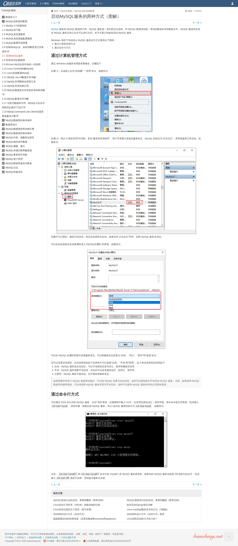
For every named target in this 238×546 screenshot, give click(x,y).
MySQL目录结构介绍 (18, 86)
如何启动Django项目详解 (140, 504)
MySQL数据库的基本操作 (19, 120)
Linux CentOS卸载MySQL (20, 68)
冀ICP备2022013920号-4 (68, 541)
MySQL (55, 29)
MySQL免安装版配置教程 (19, 38)
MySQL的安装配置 (15, 34)
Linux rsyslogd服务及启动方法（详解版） (148, 509)
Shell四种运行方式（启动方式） (69, 514)
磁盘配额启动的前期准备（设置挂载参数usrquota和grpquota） (85, 518)
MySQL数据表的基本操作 (19, 133)
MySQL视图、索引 (15, 146)
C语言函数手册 (68, 537)
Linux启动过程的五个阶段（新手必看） (73, 509)
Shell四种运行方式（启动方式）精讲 (145, 514)
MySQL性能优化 (14, 172)
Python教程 (59, 3)
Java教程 (73, 3)
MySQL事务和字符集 (16, 154)
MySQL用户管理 (14, 159)
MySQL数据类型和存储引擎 (20, 129)
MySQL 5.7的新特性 (16, 25)
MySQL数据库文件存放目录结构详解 (26, 90)
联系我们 (21, 537)
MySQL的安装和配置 (16, 21)
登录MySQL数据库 (15, 60)
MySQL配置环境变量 (16, 43)
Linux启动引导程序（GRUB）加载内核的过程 (76, 504)
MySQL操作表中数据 (16, 141)
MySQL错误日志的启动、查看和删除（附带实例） (79, 500)
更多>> (98, 3)
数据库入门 (11, 17)
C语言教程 (30, 3)
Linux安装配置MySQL (18, 73)
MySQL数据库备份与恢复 (19, 163)
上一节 (55, 23)
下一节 (196, 23)
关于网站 (9, 537)
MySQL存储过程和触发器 (19, 150)
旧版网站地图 (51, 537)
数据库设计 (11, 124)
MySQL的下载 (13, 30)
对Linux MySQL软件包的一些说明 (23, 64)
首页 (56, 11)
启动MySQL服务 (14, 55)
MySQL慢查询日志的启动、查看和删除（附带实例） (154, 500)
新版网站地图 (35, 537)
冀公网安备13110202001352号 (116, 541)
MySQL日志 (12, 167)
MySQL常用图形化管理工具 (21, 81)
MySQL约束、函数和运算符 (20, 137)
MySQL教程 (9, 10)
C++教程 (44, 3)
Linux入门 (86, 3)
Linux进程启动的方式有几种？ (142, 518)
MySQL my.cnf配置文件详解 (21, 77)
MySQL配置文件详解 (18, 98)
